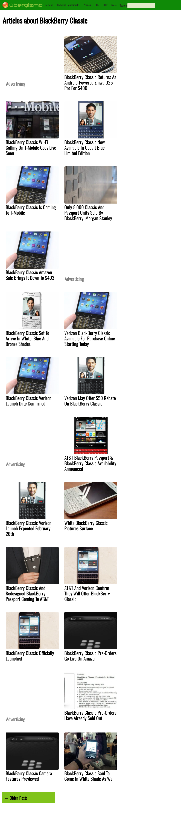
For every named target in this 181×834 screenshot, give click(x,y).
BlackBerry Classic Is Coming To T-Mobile (31, 210)
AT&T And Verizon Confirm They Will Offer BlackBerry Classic (87, 593)
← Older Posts (16, 798)
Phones (87, 5)
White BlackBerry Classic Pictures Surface (86, 525)
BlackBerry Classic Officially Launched (30, 655)
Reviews (49, 5)
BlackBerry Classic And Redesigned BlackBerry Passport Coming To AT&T (27, 593)
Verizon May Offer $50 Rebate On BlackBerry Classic (90, 400)
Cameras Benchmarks (68, 5)
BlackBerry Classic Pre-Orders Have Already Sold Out (90, 715)
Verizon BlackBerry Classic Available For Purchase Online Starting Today (89, 338)
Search (123, 5)
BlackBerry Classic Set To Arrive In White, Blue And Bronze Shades (27, 338)
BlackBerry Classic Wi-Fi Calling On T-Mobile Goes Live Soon (31, 147)
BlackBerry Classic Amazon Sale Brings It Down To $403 (30, 275)
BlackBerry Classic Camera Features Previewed (29, 776)
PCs (97, 5)
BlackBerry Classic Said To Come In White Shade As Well (89, 776)
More (114, 5)
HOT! (105, 5)
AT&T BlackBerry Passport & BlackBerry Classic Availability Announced (90, 463)
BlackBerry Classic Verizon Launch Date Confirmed (28, 400)
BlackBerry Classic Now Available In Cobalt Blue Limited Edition (84, 147)
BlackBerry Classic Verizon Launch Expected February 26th (28, 528)
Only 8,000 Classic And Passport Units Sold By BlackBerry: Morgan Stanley (88, 213)
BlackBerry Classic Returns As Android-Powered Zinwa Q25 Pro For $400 (90, 82)
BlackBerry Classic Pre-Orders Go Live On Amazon (90, 655)
